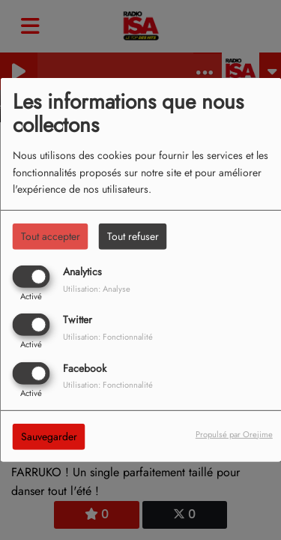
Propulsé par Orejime (234, 434)
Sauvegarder (49, 435)
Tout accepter (50, 236)
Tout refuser (133, 236)
